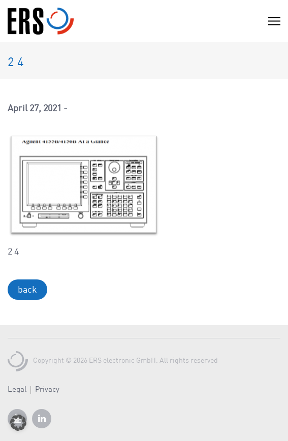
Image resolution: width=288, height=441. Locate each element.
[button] (18, 422)
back (27, 290)
